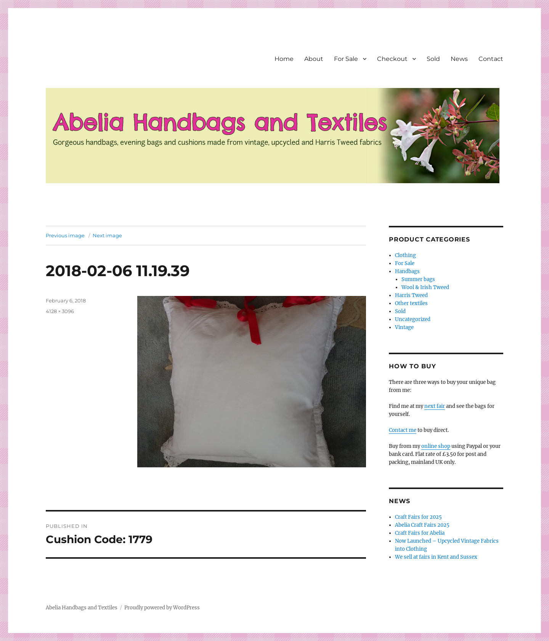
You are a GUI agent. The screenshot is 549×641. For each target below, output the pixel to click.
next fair (434, 406)
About (313, 58)
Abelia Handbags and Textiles (81, 607)
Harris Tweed (411, 295)
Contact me (402, 430)
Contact (490, 58)
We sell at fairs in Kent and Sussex (436, 557)
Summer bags (418, 279)
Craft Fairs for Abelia (420, 533)
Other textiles (411, 303)
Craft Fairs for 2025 (418, 517)
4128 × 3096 (60, 311)
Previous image (65, 235)
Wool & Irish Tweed (425, 287)
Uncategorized (412, 319)
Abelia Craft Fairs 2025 (422, 525)
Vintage (404, 327)
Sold (433, 58)
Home (284, 58)
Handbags (407, 271)
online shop (435, 446)
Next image (107, 235)
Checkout (392, 58)
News (459, 58)
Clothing (405, 255)
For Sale (346, 58)
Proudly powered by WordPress (162, 607)
